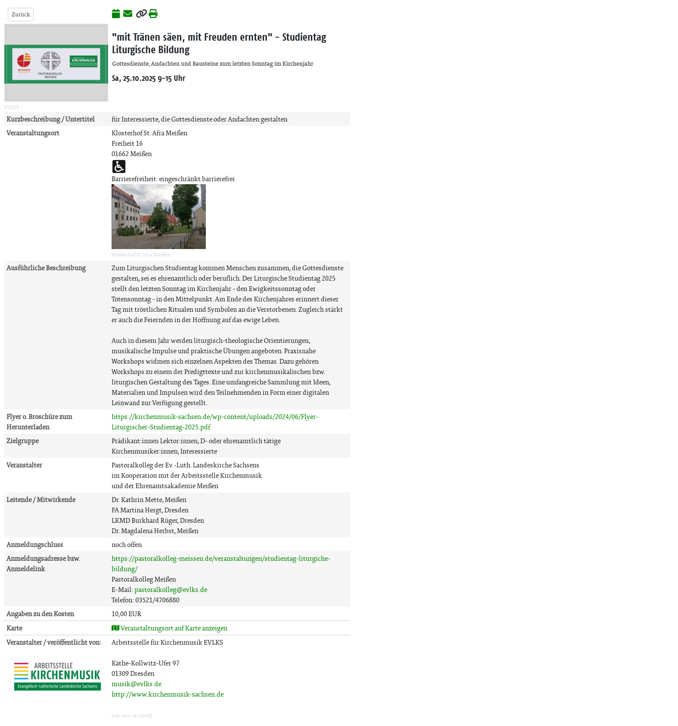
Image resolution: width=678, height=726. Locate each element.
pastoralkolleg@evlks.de (170, 589)
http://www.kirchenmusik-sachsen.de (168, 694)
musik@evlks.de (136, 683)
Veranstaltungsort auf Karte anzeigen (169, 628)
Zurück (21, 14)
